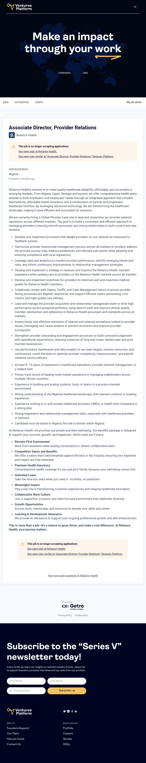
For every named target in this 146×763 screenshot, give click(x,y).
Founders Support (18, 728)
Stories (67, 739)
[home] (19, 7)
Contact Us (14, 744)
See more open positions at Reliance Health (73, 575)
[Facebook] (72, 711)
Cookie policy (81, 615)
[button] (135, 7)
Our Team (13, 733)
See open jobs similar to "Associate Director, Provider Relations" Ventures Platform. (66, 156)
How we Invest (15, 739)
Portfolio (68, 728)
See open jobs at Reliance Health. (37, 151)
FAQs (66, 744)
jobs (5, 102)
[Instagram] (68, 711)
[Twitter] (64, 711)
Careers (68, 733)
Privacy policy (65, 615)
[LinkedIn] (75, 711)
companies (21, 102)
